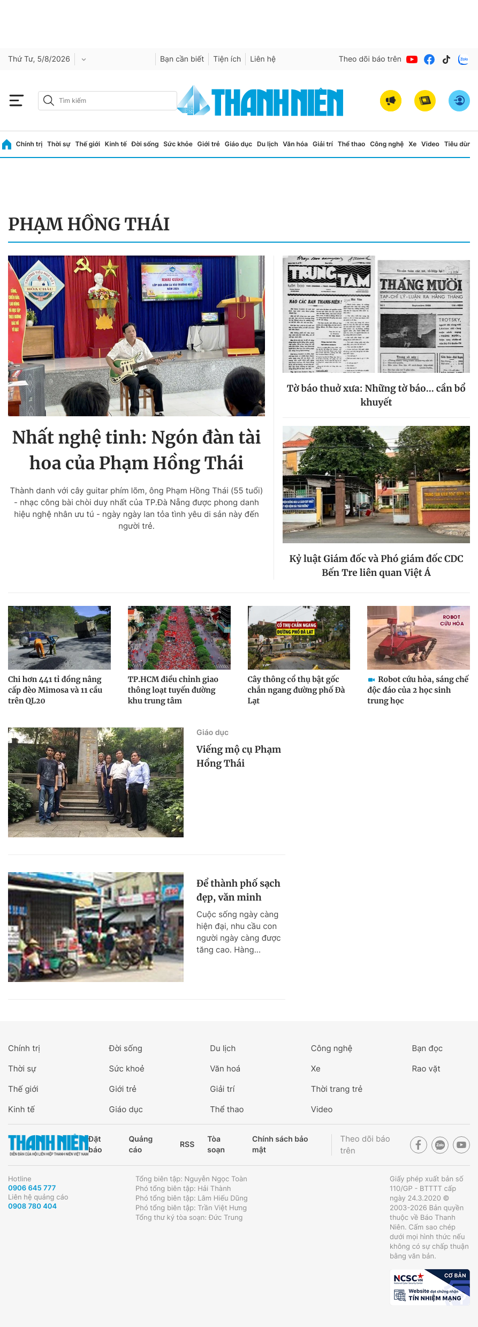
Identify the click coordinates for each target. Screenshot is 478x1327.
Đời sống (145, 144)
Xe (412, 144)
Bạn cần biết (182, 59)
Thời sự (59, 144)
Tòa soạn (216, 1144)
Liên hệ (263, 59)
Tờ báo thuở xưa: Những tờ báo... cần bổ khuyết (376, 395)
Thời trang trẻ (336, 1089)
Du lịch (267, 144)
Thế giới (87, 144)
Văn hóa (295, 144)
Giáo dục (239, 144)
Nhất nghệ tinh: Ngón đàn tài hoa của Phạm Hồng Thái (136, 450)
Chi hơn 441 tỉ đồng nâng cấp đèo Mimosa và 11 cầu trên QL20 (55, 690)
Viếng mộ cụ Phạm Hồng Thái (238, 756)
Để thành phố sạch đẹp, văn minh (238, 890)
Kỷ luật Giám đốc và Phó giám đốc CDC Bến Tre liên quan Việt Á (377, 566)
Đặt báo (95, 1144)
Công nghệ (387, 144)
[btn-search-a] (48, 100)
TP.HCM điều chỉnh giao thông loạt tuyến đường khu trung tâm (173, 690)
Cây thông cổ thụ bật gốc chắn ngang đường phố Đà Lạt (296, 690)
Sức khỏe (177, 144)
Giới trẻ (209, 144)
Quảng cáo (141, 1144)
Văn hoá (225, 1068)
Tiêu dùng (459, 144)
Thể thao (352, 144)
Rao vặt (426, 1068)
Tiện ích (227, 59)
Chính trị (29, 144)
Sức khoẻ (127, 1068)
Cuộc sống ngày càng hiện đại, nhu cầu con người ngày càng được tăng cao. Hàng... (238, 932)
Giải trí (323, 144)
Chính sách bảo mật (280, 1144)
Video (430, 144)
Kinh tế (116, 144)
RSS (187, 1144)
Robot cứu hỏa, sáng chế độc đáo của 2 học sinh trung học (417, 690)
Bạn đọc (427, 1048)
